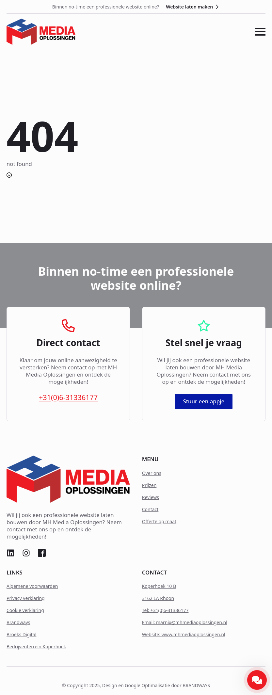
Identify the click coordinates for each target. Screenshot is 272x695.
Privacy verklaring (26, 598)
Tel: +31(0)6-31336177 (165, 610)
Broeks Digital (21, 634)
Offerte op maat (159, 521)
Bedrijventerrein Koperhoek (36, 646)
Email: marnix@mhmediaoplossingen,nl (184, 622)
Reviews (150, 497)
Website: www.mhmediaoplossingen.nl (183, 634)
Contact (150, 509)
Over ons (151, 473)
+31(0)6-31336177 (68, 397)
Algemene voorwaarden (32, 586)
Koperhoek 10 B (159, 586)
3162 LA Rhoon (158, 598)
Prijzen (149, 485)
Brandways (18, 622)
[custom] (10, 553)
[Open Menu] (260, 31)
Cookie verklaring (25, 610)
